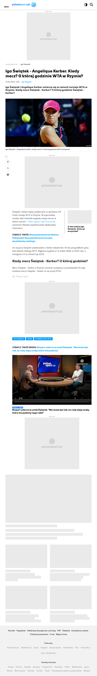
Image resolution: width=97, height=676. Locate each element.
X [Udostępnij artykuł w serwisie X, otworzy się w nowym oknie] (8, 168)
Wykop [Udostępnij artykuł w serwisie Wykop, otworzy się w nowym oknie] (8, 174)
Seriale (39, 671)
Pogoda (44, 648)
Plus (77, 648)
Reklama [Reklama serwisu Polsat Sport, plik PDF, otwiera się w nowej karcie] (66, 631)
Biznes (10, 671)
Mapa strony (61, 634)
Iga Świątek (25, 64)
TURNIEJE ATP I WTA (43, 339)
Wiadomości (26, 648)
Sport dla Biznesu (48, 653)
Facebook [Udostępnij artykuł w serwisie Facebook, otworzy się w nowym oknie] (8, 161)
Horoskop (58, 667)
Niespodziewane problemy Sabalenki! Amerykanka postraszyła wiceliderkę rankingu (35, 238)
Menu (6, 7)
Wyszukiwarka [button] (91, 4)
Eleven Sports (55, 648)
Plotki (67, 667)
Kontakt (11, 631)
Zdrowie (30, 671)
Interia (11, 667)
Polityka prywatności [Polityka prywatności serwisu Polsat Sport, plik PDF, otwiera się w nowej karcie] (39, 634)
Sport (36, 648)
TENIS (29, 339)
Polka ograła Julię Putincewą (41, 221)
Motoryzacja (20, 671)
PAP (59, 631)
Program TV (47, 667)
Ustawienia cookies (79, 631)
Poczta (19, 667)
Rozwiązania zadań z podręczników (67, 671)
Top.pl (47, 671)
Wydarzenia (77, 667)
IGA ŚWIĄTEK (19, 339)
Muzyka (87, 671)
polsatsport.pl (11, 64)
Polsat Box (85, 648)
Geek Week (68, 648)
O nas (52, 634)
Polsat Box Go (13, 648)
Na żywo (36, 667)
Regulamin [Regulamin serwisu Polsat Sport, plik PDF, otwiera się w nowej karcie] (21, 631)
